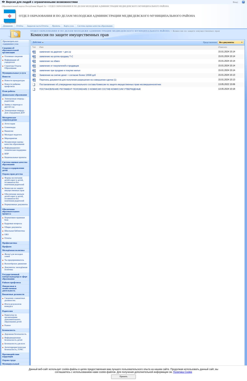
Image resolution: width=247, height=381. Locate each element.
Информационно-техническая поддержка (15, 149)
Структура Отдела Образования (12, 67)
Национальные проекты (15, 157)
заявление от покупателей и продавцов (59, 66)
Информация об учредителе (11, 61)
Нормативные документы (16, 204)
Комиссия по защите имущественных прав (14, 189)
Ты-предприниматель (14, 260)
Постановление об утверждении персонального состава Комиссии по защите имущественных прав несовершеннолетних (100, 84)
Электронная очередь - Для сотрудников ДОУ (14, 111)
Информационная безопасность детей (13, 339)
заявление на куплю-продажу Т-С (56, 56)
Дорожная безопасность (15, 334)
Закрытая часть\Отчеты (37, 26)
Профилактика (9, 243)
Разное (7, 325)
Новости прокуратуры (14, 80)
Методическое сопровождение (9, 118)
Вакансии (8, 131)
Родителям (7, 311)
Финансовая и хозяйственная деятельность (9, 288)
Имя (41, 47)
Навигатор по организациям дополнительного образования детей (12, 318)
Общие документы (12, 227)
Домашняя (8, 26)
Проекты (56, 26)
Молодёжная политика (13, 250)
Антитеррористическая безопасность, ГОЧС (15, 348)
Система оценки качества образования (95, 26)
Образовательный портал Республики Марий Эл (24, 6)
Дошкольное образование (14, 95)
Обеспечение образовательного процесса (10, 211)
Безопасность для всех (14, 343)
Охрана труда (9, 360)
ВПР (6, 154)
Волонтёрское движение (15, 264)
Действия (37, 42)
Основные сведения (13, 56)
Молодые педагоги (13, 134)
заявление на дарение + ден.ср (55, 52)
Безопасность (8, 330)
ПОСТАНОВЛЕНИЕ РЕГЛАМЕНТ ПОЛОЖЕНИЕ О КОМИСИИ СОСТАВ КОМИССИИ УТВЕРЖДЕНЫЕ (90, 89)
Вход (235, 2)
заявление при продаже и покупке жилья (59, 70)
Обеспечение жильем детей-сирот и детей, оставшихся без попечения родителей (14, 197)
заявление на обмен (49, 61)
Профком (6, 246)
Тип (34, 47)
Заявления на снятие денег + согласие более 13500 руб (67, 75)
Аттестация (9, 124)
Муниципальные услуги (14, 73)
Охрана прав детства (12, 174)
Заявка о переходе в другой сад (13, 105)
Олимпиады (9, 127)
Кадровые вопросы (13, 223)
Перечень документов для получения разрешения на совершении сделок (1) (77, 80)
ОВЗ (6, 234)
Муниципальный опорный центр (10, 365)
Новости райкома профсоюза (12, 85)
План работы (8, 91)
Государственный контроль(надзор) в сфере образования (14, 276)
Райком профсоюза (11, 282)
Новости (6, 76)
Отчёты (19, 26)
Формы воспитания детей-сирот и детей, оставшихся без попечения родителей (14, 181)
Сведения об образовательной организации (10, 50)
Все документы (226, 42)
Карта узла (69, 26)
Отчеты (7, 238)
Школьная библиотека (14, 231)
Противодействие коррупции (10, 355)
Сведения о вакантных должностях (14, 299)
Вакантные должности (13, 294)
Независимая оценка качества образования (14, 143)
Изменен (222, 47)
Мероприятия (10, 138)
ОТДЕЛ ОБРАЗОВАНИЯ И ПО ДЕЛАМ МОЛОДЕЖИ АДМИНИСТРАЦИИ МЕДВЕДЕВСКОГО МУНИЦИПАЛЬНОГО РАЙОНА (108, 6)
